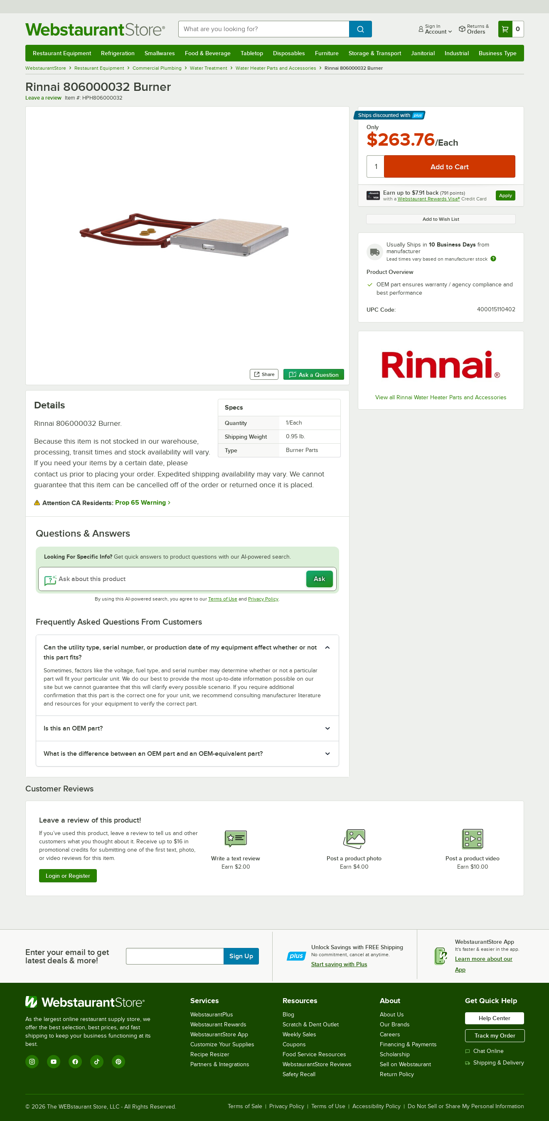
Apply (507, 196)
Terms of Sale (245, 1106)
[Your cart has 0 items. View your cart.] (511, 29)
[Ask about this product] (187, 579)
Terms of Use (222, 599)
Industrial (457, 53)
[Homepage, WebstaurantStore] (95, 29)
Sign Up (241, 956)
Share (264, 374)
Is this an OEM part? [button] (73, 728)
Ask (319, 579)
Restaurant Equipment (62, 53)
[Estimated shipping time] (493, 258)
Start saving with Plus (339, 964)
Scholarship (395, 1054)
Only (373, 127)
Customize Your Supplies (222, 1044)
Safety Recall (299, 1074)
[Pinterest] (118, 1061)
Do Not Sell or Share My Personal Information (466, 1106)
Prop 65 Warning (140, 502)
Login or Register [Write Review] (68, 875)
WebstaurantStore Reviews (317, 1064)
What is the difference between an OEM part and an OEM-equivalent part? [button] (153, 753)
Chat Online (484, 1051)
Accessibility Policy (376, 1106)
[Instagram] (32, 1061)
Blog (288, 1014)
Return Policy (397, 1074)
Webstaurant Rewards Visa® (429, 199)
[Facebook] (75, 1061)
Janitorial (423, 53)
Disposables (289, 53)
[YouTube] (53, 1061)
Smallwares (160, 53)
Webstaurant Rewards (218, 1024)
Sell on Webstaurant (405, 1064)
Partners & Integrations (219, 1064)
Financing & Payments (408, 1044)
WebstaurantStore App (219, 1034)
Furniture (327, 53)
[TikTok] (96, 1061)
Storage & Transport (375, 53)
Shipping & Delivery (494, 1063)
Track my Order (495, 1035)
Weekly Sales (299, 1034)
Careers (390, 1034)
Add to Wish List (441, 219)
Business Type (498, 53)
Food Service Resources (314, 1054)
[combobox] (263, 29)
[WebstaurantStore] (93, 1002)
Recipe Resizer (209, 1054)
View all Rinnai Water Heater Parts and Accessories (441, 397)
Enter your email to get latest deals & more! (67, 956)
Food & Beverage (208, 53)
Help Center (494, 1018)
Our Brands (395, 1024)
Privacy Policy (263, 599)
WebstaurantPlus (211, 1014)
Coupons (294, 1044)
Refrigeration (118, 53)
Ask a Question (314, 375)
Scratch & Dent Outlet (311, 1024)
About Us (392, 1014)
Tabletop (252, 53)
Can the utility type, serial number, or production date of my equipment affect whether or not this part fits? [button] (180, 652)
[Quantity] (376, 166)
